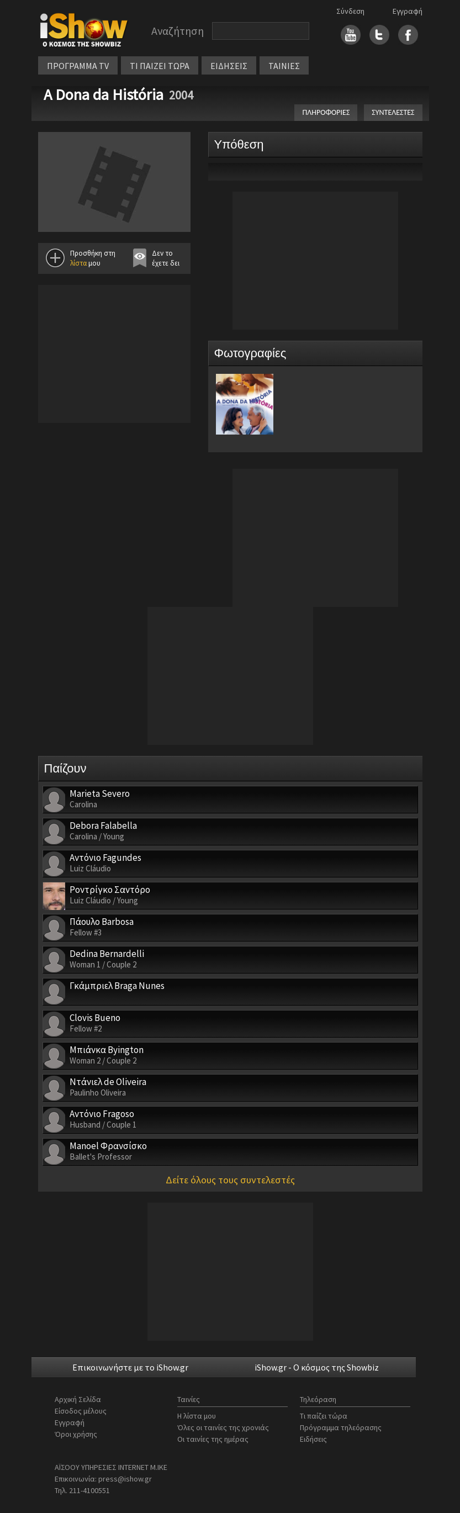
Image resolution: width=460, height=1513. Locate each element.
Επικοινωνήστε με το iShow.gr (130, 1367)
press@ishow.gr (125, 1479)
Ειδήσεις (313, 1439)
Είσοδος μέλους (81, 1411)
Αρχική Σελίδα (78, 1399)
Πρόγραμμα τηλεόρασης (341, 1427)
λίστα (78, 263)
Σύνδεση (350, 11)
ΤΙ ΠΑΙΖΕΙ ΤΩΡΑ (159, 65)
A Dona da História (103, 94)
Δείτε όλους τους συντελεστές (230, 1179)
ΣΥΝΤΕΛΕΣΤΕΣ (393, 112)
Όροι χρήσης (76, 1434)
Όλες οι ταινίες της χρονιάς (223, 1427)
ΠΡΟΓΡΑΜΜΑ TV (78, 65)
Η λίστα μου (196, 1416)
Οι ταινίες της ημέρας (212, 1439)
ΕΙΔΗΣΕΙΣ (228, 65)
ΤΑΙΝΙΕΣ (284, 65)
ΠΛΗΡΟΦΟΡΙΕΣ (326, 112)
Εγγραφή (407, 11)
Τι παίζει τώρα (323, 1416)
